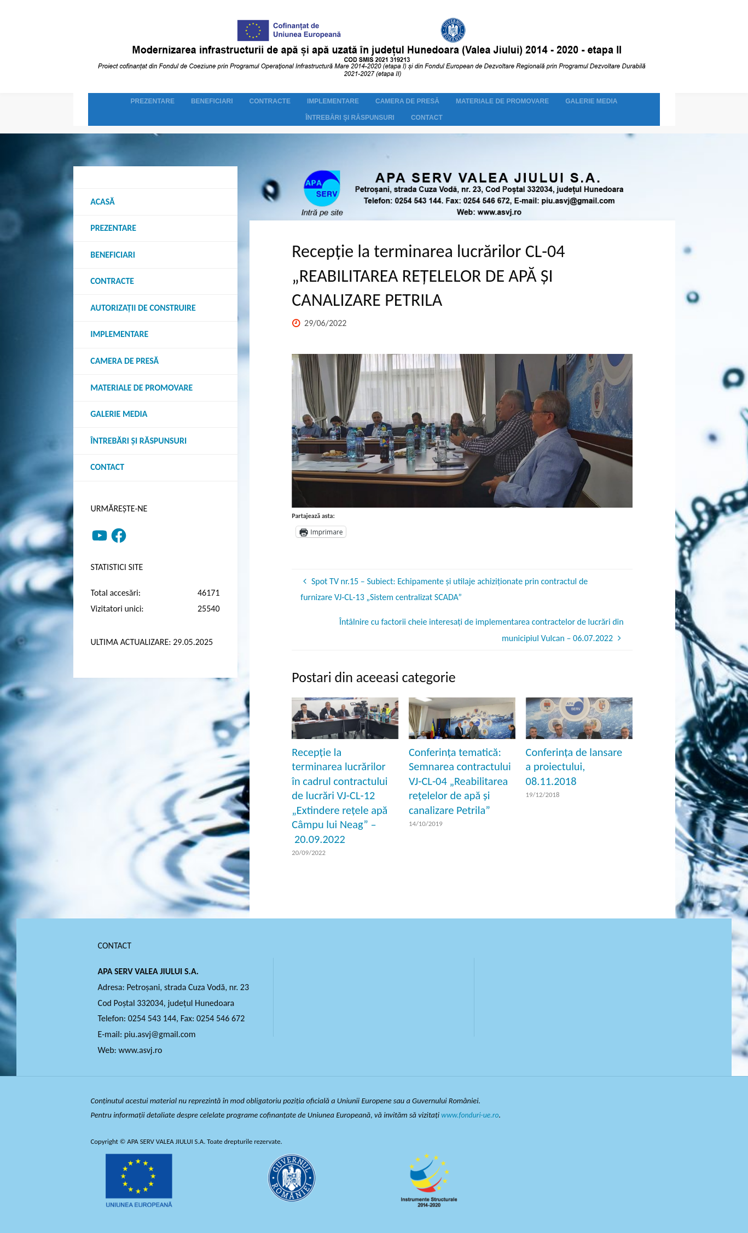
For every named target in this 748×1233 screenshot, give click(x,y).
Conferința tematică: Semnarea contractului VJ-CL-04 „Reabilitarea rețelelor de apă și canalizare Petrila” (460, 781)
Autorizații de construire (144, 309)
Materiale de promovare (142, 388)
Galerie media (119, 415)
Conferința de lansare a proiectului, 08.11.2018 (574, 767)
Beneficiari (113, 255)
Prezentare (114, 228)
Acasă (103, 201)
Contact (108, 469)
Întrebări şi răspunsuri (139, 442)
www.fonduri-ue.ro (471, 1115)
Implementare (120, 335)
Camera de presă (125, 362)
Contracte (113, 282)
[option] (462, 431)
